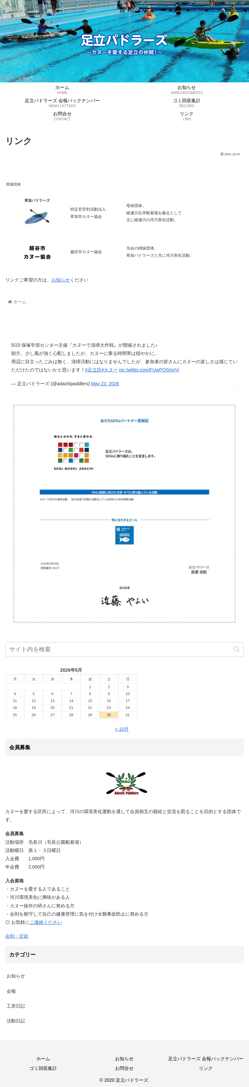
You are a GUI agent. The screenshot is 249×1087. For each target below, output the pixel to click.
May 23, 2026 (105, 383)
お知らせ (60, 279)
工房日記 (16, 1006)
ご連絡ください (46, 922)
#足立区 (93, 369)
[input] (124, 649)
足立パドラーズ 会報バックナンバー (205, 1058)
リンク (206, 1068)
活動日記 (16, 1020)
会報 (11, 991)
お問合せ (124, 1068)
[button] (237, 649)
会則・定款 (16, 936)
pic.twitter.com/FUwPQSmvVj (149, 369)
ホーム (43, 1058)
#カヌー (110, 369)
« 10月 (122, 729)
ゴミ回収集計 (43, 1068)
